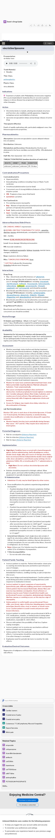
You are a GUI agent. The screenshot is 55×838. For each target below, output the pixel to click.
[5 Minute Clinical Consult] (27, 682)
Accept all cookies (27, 817)
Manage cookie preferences (27, 830)
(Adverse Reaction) (29, 393)
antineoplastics (9, 38)
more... (5, 744)
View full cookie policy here (12, 809)
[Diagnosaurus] (27, 669)
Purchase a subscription (27, 759)
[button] (48, 2)
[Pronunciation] (21, 22)
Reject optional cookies (27, 823)
